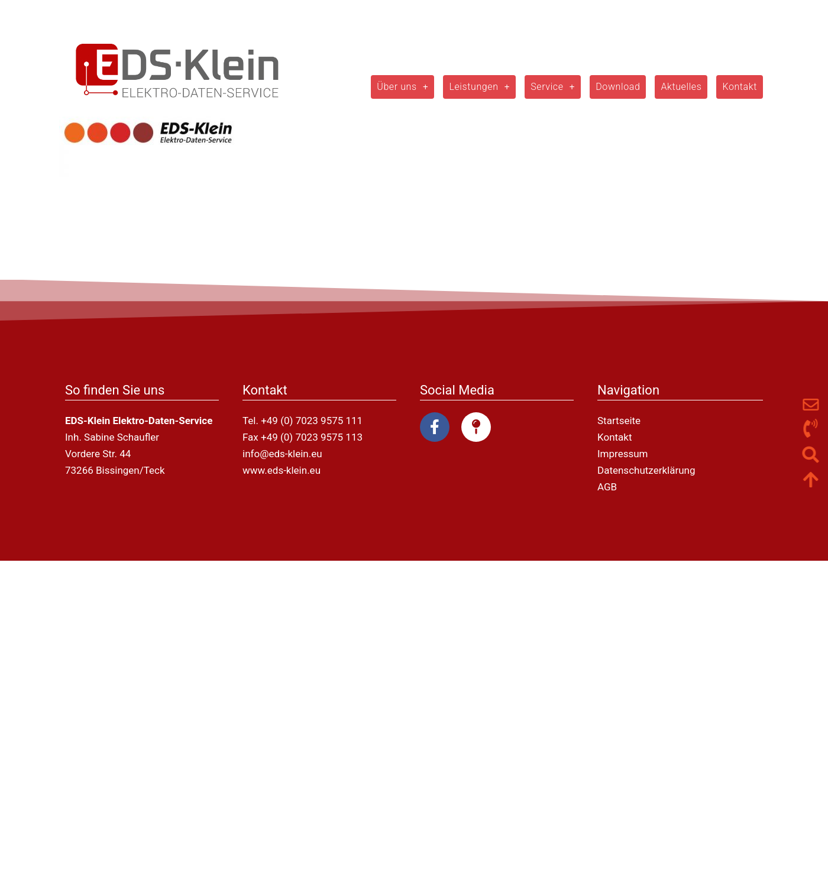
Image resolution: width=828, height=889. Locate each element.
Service (553, 87)
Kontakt (739, 86)
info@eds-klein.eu (282, 454)
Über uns (402, 87)
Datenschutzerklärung (646, 470)
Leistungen (479, 87)
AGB (607, 487)
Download (618, 86)
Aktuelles (681, 86)
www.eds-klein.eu (281, 470)
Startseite (619, 420)
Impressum (622, 454)
